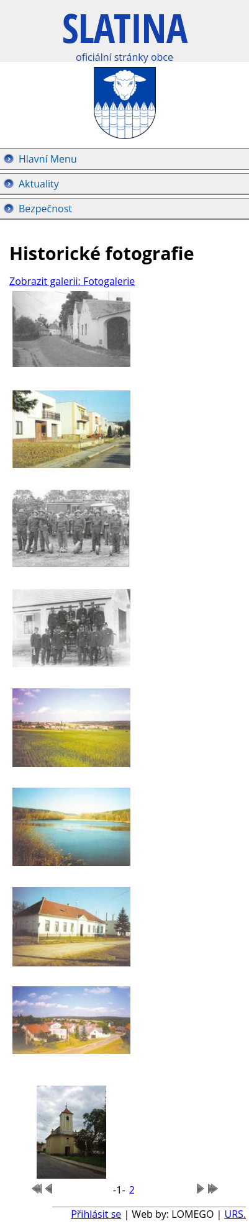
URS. (235, 1214)
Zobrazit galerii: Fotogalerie (72, 281)
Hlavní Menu (48, 159)
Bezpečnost (45, 208)
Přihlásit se (96, 1214)
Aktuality (39, 184)
